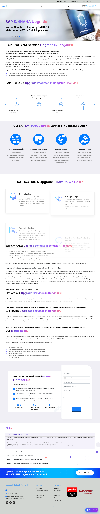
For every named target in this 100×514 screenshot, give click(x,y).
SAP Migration (41, 6)
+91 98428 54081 (74, 1)
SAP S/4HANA (40, 495)
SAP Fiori (38, 493)
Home (17, 6)
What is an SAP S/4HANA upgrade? (17, 435)
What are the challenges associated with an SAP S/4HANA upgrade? (28, 463)
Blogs (67, 6)
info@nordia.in (61, 1)
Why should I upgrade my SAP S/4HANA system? (21, 451)
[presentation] (77, 403)
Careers (61, 6)
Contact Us (75, 6)
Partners (56, 497)
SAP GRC (39, 497)
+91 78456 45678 (11, 493)
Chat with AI (92, 510)
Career (56, 493)
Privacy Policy (57, 500)
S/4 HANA (14, 37)
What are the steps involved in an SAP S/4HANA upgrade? (24, 459)
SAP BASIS (39, 488)
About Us (23, 6)
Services (31, 6)
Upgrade (21, 37)
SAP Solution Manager (42, 490)
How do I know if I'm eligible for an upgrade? (20, 455)
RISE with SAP (53, 6)
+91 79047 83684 (87, 1)
